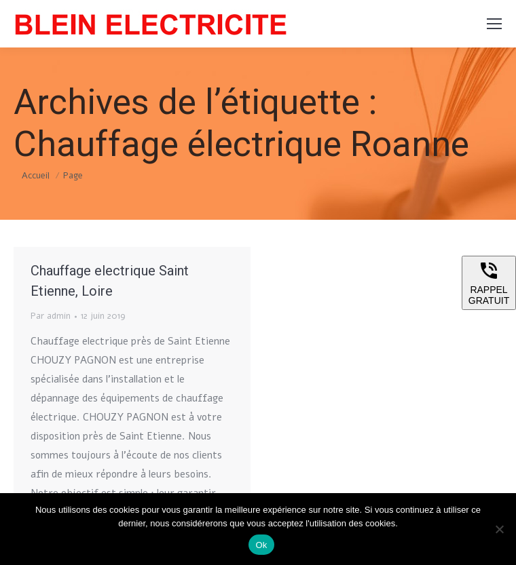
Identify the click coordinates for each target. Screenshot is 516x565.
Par (51, 316)
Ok (261, 545)
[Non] (499, 529)
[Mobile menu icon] (494, 24)
